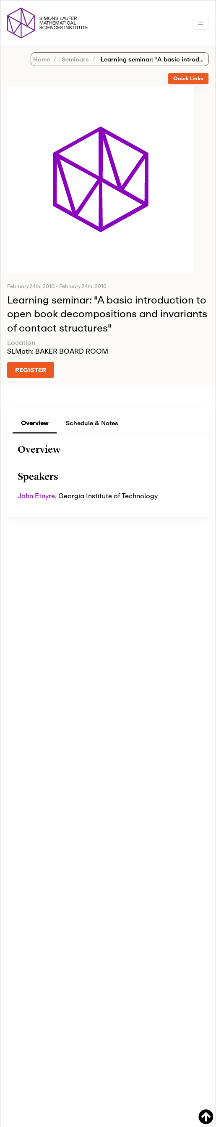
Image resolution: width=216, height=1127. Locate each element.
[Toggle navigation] (201, 23)
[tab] (188, 78)
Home (41, 59)
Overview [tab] (34, 422)
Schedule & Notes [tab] (92, 422)
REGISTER (30, 369)
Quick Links (188, 78)
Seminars (74, 59)
